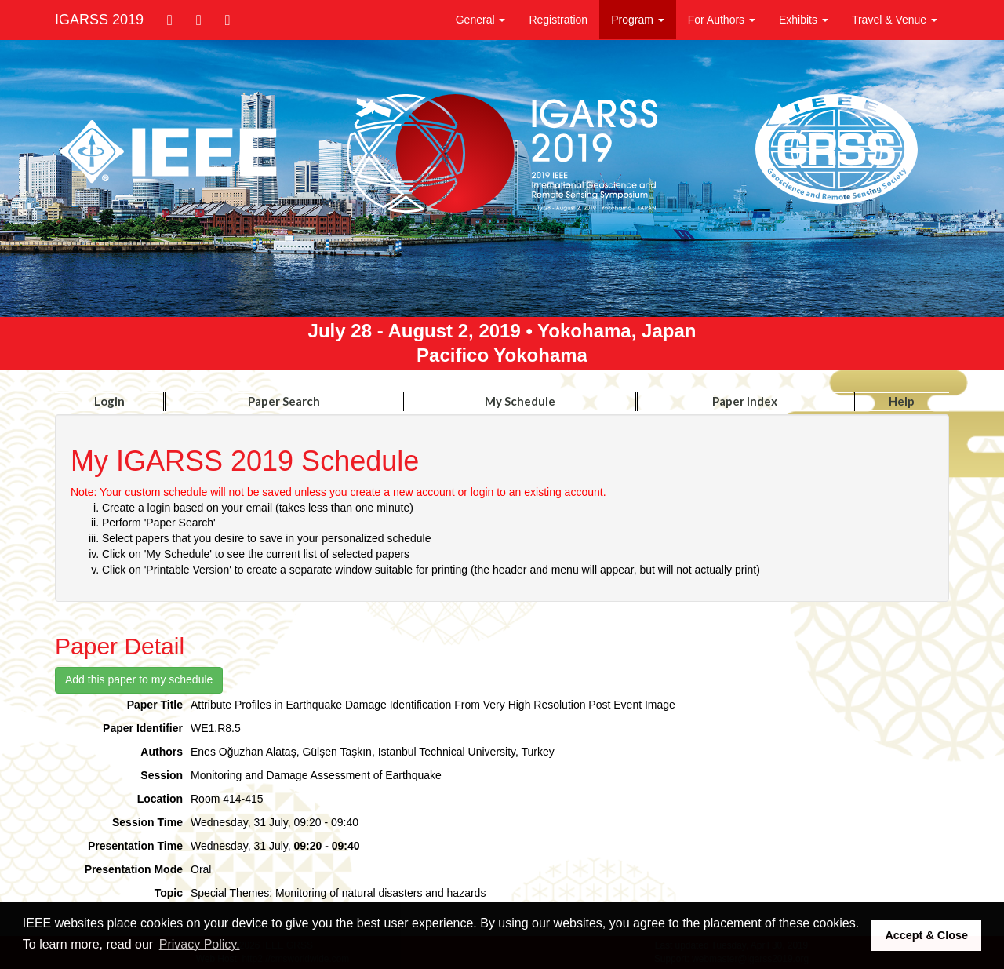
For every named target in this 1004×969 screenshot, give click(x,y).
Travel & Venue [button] (894, 19)
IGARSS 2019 (99, 19)
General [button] (481, 19)
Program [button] (637, 19)
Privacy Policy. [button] (199, 944)
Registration (558, 19)
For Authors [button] (721, 19)
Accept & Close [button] (926, 935)
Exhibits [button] (803, 19)
